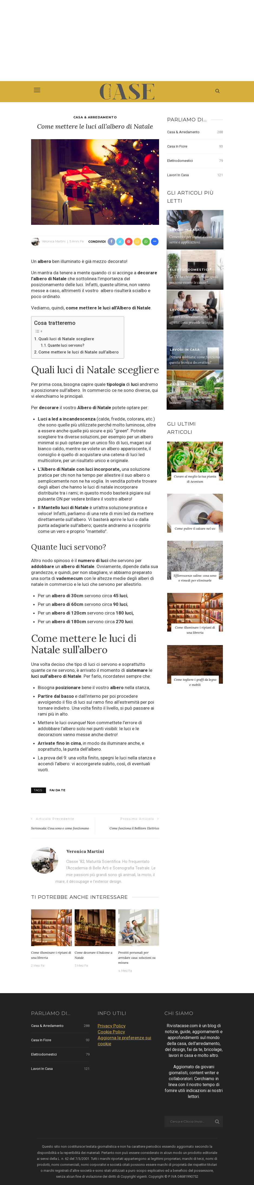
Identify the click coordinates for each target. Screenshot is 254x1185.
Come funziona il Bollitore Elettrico (134, 828)
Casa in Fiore (195, 146)
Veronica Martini (53, 241)
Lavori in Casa (195, 175)
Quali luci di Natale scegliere (66, 338)
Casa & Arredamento (95, 117)
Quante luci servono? (66, 345)
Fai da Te (57, 790)
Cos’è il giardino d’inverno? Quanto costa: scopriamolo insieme (191, 397)
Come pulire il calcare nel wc (195, 528)
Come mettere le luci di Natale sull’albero (78, 352)
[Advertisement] (127, 40)
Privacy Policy (112, 1026)
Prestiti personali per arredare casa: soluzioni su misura (137, 957)
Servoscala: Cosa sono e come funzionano (60, 828)
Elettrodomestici (195, 161)
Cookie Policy (111, 1031)
